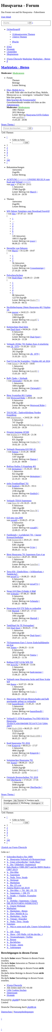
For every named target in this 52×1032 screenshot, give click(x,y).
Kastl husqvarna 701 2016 (18, 743)
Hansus (15, 452)
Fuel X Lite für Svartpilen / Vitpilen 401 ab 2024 (28, 361)
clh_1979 (15, 346)
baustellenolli (18, 704)
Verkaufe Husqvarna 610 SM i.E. (21, 449)
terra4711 (15, 576)
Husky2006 (17, 728)
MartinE (15, 611)
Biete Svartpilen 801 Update (19, 395)
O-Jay (32, 547)
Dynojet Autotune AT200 (18, 432)
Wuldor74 (15, 434)
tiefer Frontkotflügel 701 (18, 483)
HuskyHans (17, 278)
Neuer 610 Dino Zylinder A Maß (21, 591)
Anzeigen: (14, 800)
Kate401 (33, 371)
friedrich (16, 486)
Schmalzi (15, 593)
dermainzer (17, 469)
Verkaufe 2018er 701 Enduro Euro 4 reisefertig (27, 344)
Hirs (14, 214)
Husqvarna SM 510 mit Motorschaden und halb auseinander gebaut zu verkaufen (28, 700)
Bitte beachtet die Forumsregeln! (21, 100)
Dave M (15, 503)
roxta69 (14, 520)
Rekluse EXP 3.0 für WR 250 (20, 662)
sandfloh (20, 117)
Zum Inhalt (6, 17)
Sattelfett (16, 557)
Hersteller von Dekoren (17, 248)
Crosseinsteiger (37, 268)
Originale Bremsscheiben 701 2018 (22, 777)
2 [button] (7, 148)
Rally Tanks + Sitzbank (17, 378)
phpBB (15, 1000)
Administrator (13, 105)
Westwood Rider (18, 398)
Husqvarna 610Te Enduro (37, 115)
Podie (32, 692)
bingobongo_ (16, 417)
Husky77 (34, 300)
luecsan (33, 770)
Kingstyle (16, 745)
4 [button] (7, 152)
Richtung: (32, 803)
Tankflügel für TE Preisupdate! (20, 625)
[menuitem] (23, 34)
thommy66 (16, 540)
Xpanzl (14, 763)
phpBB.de (31, 1007)
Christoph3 (17, 381)
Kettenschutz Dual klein (17, 327)
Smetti (15, 363)
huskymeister (36, 672)
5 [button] (7, 155)
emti (12, 184)
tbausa (13, 684)
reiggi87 (33, 320)
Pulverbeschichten (15, 275)
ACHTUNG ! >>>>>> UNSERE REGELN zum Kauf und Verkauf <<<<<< (28, 180)
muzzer (15, 312)
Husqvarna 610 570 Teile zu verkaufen (24, 608)
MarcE (33, 192)
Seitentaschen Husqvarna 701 (20, 760)
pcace (32, 241)
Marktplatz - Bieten (15, 67)
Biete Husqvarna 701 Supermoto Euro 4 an (26, 554)
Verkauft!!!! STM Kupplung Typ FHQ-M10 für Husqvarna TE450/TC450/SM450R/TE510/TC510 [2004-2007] (28, 722)
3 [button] (7, 150)
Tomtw (14, 647)
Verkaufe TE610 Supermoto (19, 500)
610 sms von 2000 (15, 518)
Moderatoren (18, 73)
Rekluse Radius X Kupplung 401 (21, 466)
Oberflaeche (16, 780)
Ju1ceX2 (14, 664)
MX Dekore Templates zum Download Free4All (28, 211)
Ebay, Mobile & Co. (16, 90)
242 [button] (8, 160)
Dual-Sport (15, 329)
